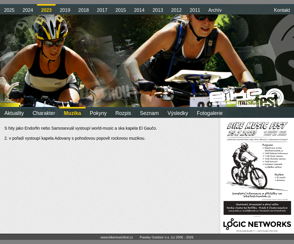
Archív (215, 10)
